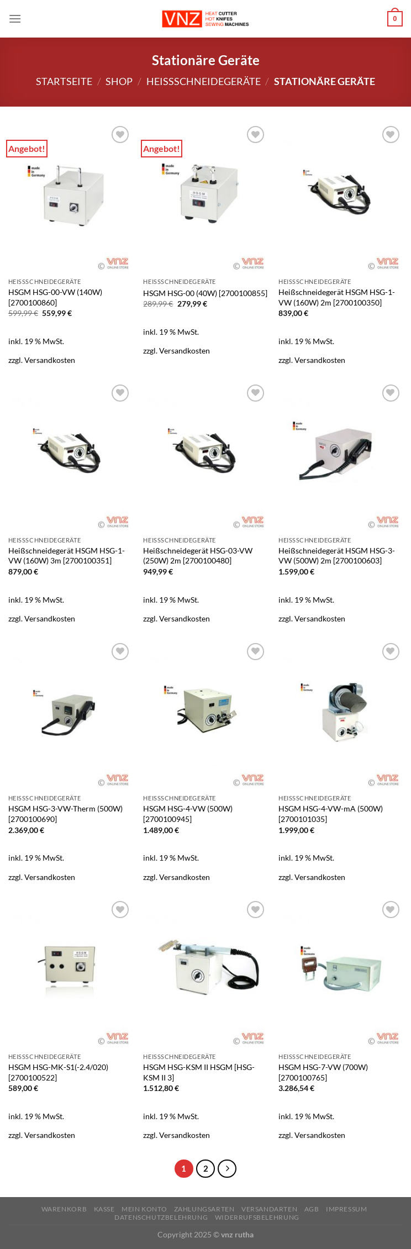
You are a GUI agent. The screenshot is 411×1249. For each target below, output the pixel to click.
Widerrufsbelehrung (257, 1217)
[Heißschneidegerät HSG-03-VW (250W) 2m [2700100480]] (205, 456)
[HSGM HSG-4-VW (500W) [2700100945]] (205, 714)
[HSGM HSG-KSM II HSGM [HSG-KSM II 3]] (205, 972)
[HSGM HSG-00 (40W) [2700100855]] (205, 197)
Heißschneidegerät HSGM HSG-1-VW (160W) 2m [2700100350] (336, 297)
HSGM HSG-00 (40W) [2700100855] (205, 293)
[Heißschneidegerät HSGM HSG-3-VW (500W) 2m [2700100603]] (340, 456)
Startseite (64, 81)
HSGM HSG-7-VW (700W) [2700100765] (323, 1072)
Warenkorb (64, 1209)
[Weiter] (227, 1169)
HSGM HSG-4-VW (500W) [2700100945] (188, 814)
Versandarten (269, 1209)
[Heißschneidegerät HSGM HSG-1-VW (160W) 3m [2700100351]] (70, 456)
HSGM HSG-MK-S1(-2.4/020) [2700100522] (58, 1072)
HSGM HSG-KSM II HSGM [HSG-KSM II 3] (199, 1072)
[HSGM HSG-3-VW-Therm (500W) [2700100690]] (70, 714)
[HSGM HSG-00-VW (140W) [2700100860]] (70, 197)
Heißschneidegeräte (203, 81)
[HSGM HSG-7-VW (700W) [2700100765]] (340, 972)
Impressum (346, 1209)
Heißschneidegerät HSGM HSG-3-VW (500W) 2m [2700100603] (336, 556)
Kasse (104, 1209)
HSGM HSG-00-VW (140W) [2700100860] (55, 297)
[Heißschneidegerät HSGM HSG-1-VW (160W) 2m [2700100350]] (340, 197)
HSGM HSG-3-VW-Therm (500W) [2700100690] (65, 814)
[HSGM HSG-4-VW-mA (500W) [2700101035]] (340, 714)
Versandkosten (49, 360)
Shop (119, 81)
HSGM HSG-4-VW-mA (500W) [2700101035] (330, 814)
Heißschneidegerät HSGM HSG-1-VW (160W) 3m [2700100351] (66, 556)
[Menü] (15, 18)
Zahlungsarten (204, 1209)
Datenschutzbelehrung (161, 1217)
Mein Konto (144, 1209)
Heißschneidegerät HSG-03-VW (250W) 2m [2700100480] (197, 556)
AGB (311, 1209)
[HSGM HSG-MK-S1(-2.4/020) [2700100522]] (70, 972)
